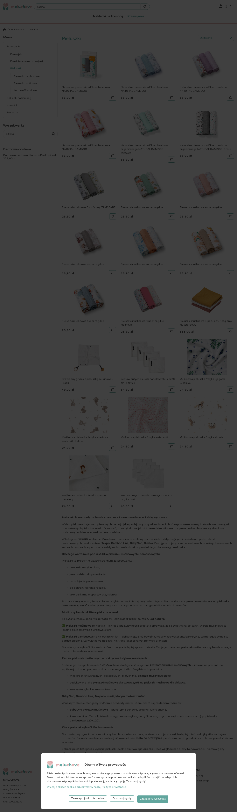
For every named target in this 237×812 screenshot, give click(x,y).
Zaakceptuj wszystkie (153, 799)
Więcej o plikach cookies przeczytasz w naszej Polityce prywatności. (87, 788)
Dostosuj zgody (122, 799)
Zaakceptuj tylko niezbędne (87, 799)
